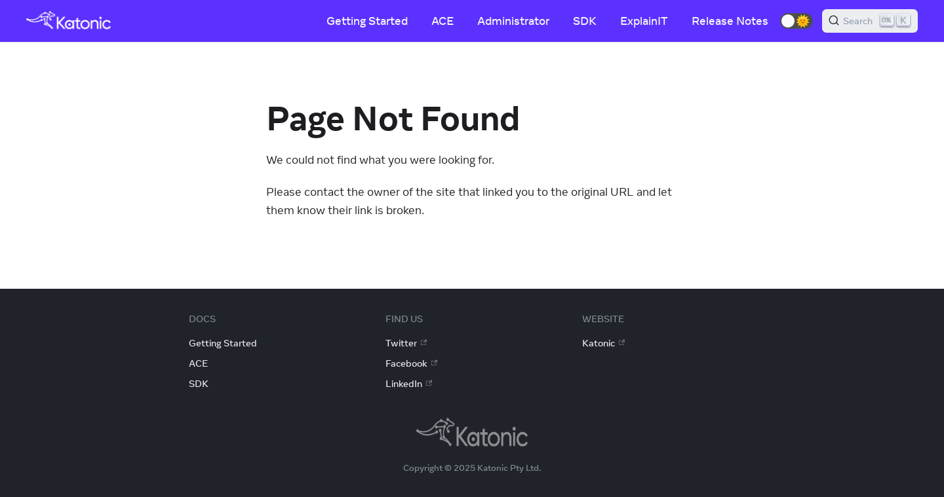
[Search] (870, 21)
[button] (796, 21)
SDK (585, 21)
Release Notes (730, 21)
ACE (442, 21)
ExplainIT (644, 21)
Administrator (513, 21)
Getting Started (367, 21)
